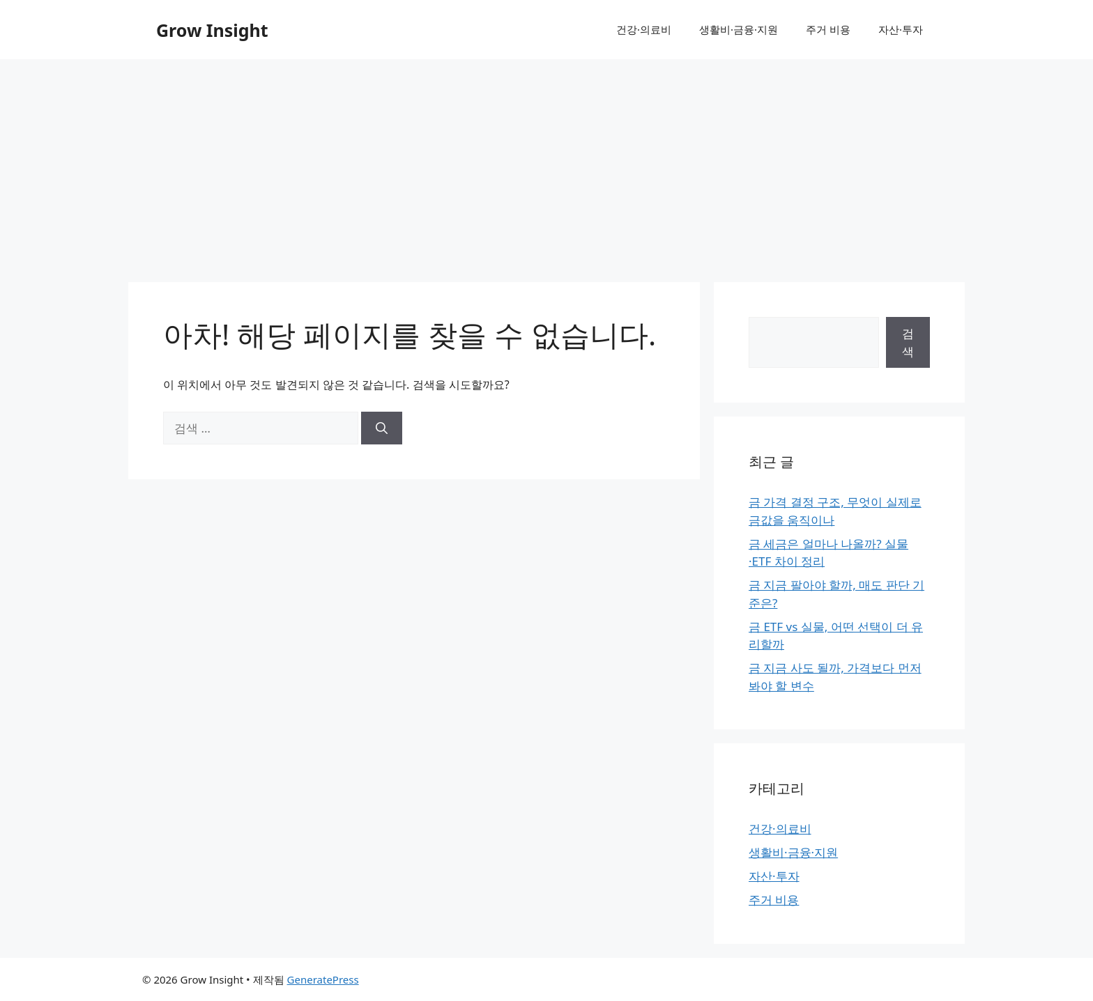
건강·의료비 (643, 29)
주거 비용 (828, 29)
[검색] (381, 428)
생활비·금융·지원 (738, 29)
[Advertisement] (546, 163)
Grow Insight (212, 30)
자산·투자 (900, 29)
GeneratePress (323, 979)
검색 (908, 342)
